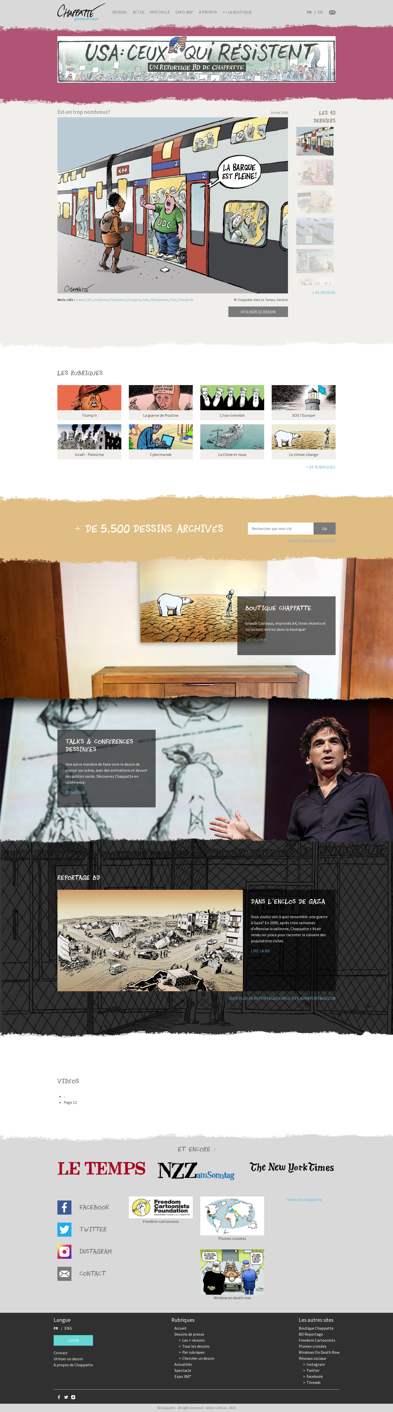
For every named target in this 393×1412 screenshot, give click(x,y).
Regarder (75, 792)
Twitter (313, 1370)
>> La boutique (237, 12)
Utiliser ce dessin (258, 311)
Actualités (183, 1364)
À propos (208, 12)
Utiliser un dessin (68, 1358)
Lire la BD (260, 950)
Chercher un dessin (198, 1358)
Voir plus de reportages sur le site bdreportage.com (282, 998)
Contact (61, 1352)
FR (309, 12)
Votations (101, 300)
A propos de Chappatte (73, 1364)
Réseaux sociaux (312, 1358)
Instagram (316, 1364)
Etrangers (133, 300)
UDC (90, 300)
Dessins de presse (189, 1334)
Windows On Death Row (319, 1352)
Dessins (119, 12)
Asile (145, 300)
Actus (138, 12)
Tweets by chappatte (304, 1199)
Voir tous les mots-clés (311, 540)
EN (320, 12)
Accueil (180, 1328)
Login (73, 1340)
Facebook (315, 1376)
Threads (314, 1382)
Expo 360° (184, 12)
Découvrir (256, 639)
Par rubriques (193, 1352)
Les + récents (193, 1340)
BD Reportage (311, 1334)
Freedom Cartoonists (317, 1340)
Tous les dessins (196, 1346)
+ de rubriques (320, 466)
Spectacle (160, 12)
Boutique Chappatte (316, 1328)
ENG (68, 1328)
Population (117, 300)
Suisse (80, 300)
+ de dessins (323, 292)
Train (173, 300)
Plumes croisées (313, 1346)
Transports (186, 300)
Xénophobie (159, 300)
